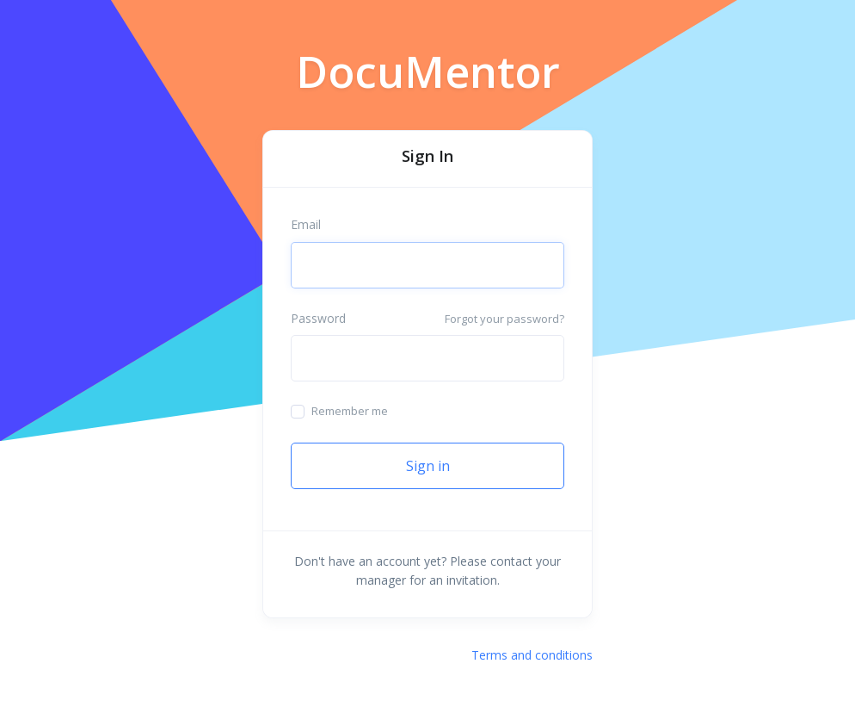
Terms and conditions (532, 655)
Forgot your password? (504, 318)
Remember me (349, 411)
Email (306, 224)
